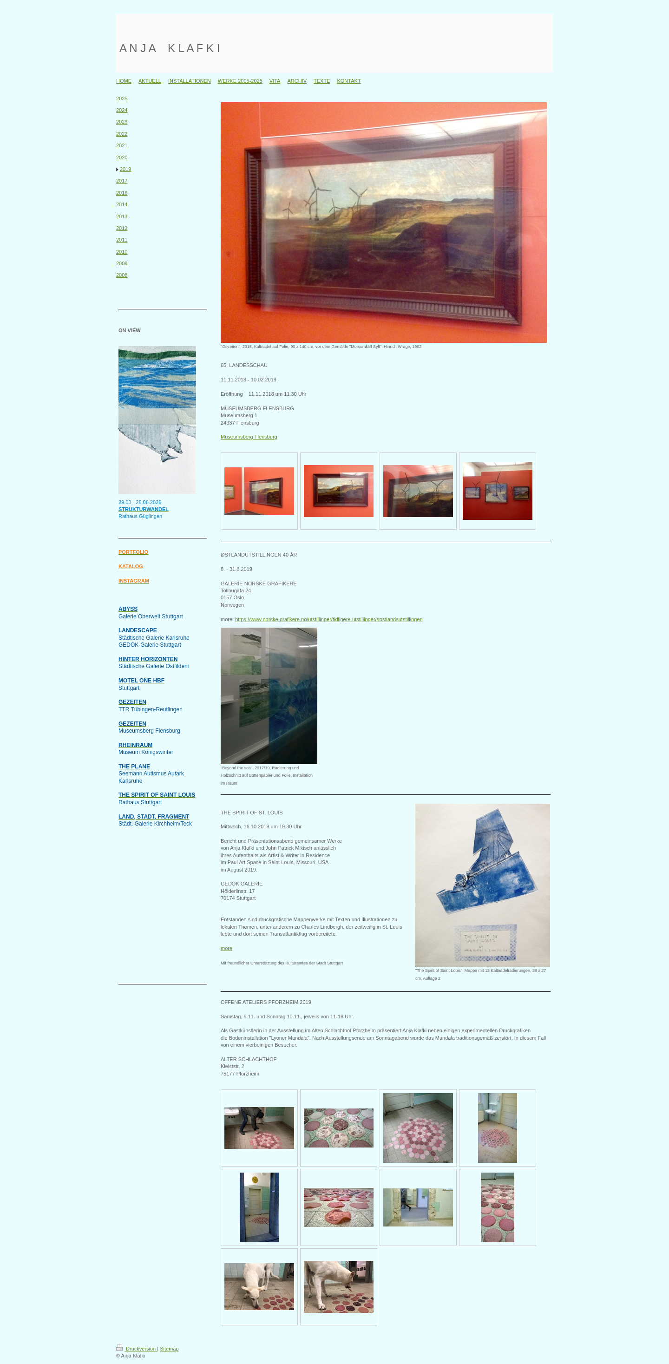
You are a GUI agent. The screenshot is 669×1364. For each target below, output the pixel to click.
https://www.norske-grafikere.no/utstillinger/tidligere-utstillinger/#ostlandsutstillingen (329, 619)
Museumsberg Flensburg (249, 436)
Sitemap (169, 1348)
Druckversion (136, 1348)
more (226, 948)
